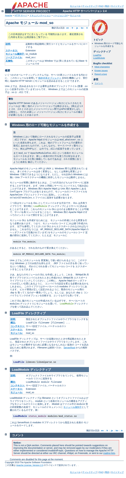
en (67, 28)
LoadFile (97, 55)
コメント (98, 83)
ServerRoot (69, 347)
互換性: (9, 60)
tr (87, 28)
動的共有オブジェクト (49, 78)
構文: (13, 322)
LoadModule (99, 58)
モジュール (75, 6)
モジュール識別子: (15, 54)
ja (77, 28)
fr (72, 28)
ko (82, 28)
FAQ (101, 6)
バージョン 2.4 (60, 15)
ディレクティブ (89, 6)
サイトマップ (117, 6)
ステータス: (12, 50)
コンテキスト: (17, 326)
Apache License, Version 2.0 (29, 465)
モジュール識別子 (72, 407)
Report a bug (100, 74)
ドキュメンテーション (40, 15)
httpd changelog (102, 67)
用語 (107, 6)
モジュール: (16, 333)
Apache (8, 15)
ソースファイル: (14, 57)
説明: (8, 44)
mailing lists (109, 453)
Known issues (101, 70)
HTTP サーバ (21, 15)
